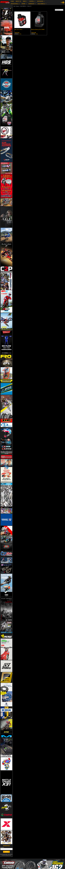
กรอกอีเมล (2, 847)
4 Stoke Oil (29, 6)
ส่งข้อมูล (6, 851)
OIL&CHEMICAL (23, 6)
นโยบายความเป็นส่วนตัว (6, 855)
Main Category (16, 6)
